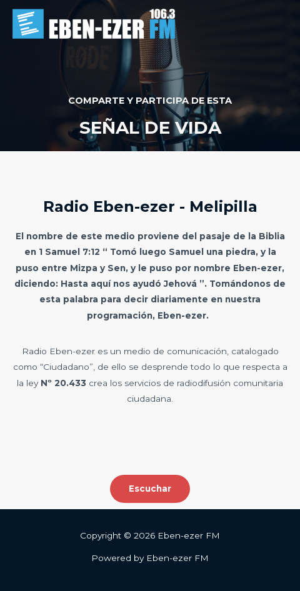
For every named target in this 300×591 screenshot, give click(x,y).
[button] (150, 489)
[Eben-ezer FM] (93, 24)
